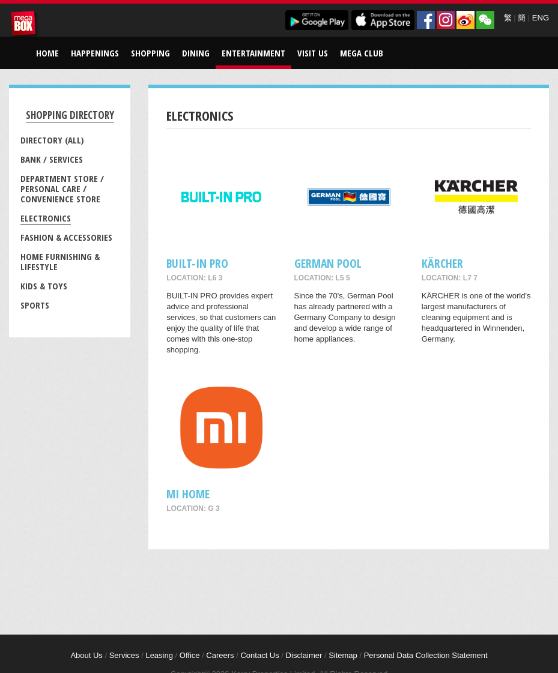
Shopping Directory (70, 115)
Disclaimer (304, 655)
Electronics (45, 218)
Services (124, 655)
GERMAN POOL (328, 263)
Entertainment (253, 53)
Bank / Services (51, 159)
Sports (34, 305)
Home (47, 53)
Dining (196, 53)
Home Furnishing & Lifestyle (60, 261)
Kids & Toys (43, 286)
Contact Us (259, 655)
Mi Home (188, 494)
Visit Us (312, 53)
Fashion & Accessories (66, 237)
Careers (220, 655)
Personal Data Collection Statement (426, 655)
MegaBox (25, 25)
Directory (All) (52, 140)
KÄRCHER (442, 263)
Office (190, 655)
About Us (86, 655)
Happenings (95, 53)
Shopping (150, 53)
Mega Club (361, 53)
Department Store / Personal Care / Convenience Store (62, 188)
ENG (540, 17)
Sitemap (343, 655)
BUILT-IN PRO (197, 263)
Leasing (159, 655)
